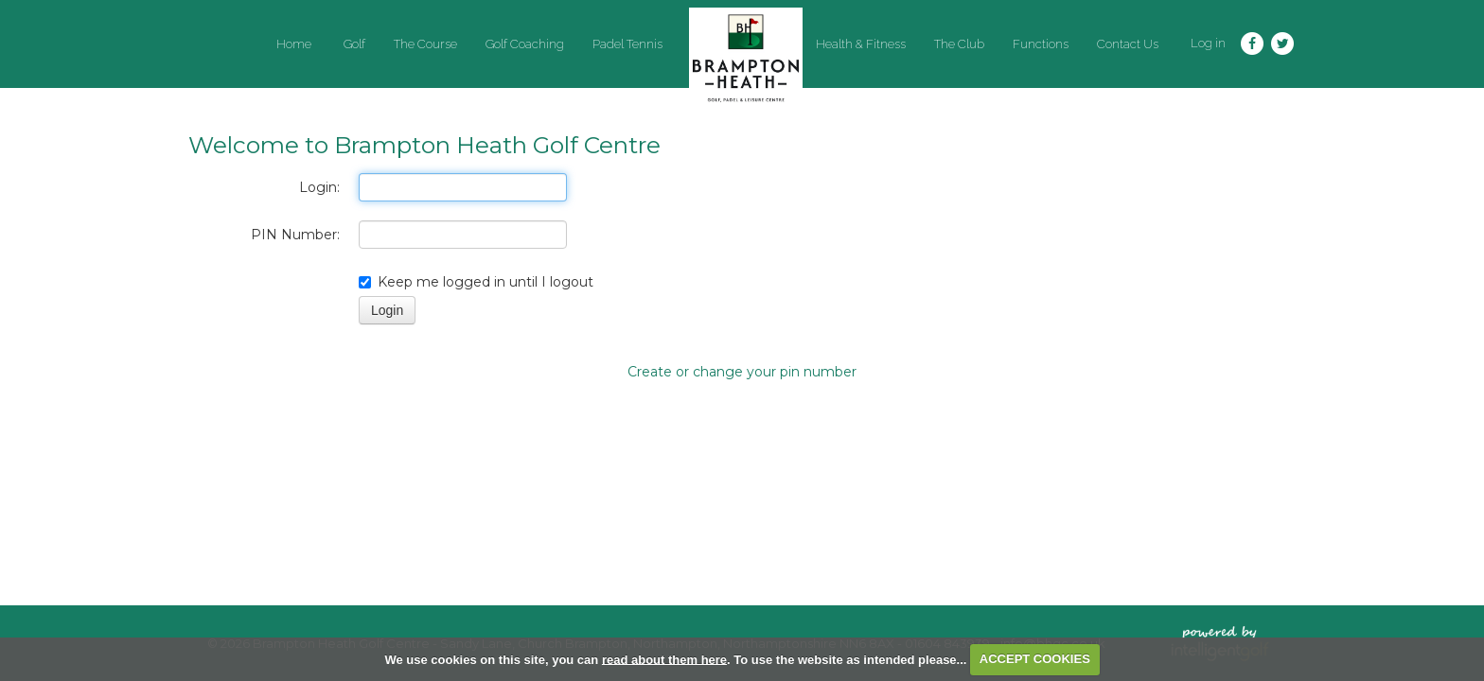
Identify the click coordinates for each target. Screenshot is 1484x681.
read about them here (664, 659)
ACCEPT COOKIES (1035, 659)
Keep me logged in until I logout (476, 281)
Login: (319, 187)
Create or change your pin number (742, 371)
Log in (1208, 43)
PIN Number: (295, 234)
